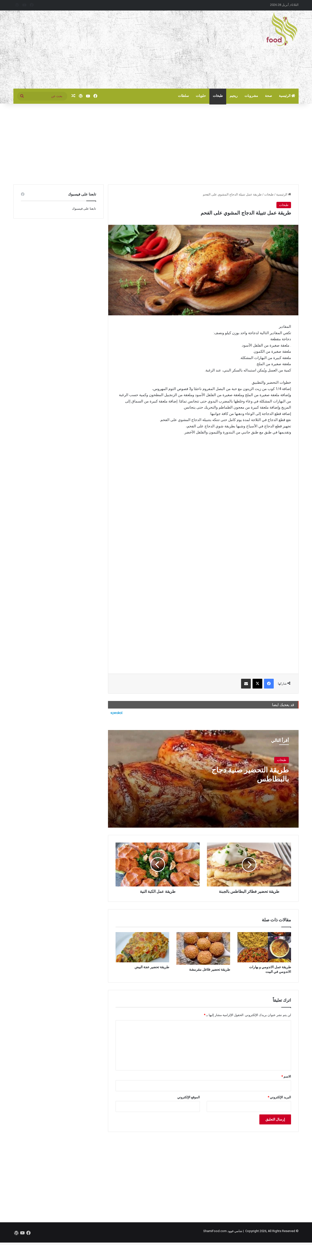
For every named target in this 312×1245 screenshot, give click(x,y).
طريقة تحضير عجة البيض (152, 967)
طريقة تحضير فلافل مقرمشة (209, 969)
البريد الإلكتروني (279, 1097)
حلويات (201, 96)
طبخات (218, 96)
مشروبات (251, 96)
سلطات (183, 96)
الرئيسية (287, 96)
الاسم (286, 1076)
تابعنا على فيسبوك (84, 208)
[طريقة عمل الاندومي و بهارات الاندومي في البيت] (264, 947)
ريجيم (234, 96)
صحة (268, 96)
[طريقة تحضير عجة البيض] (142, 947)
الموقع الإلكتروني (188, 1097)
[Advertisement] (107, 49)
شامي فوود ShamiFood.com (222, 1231)
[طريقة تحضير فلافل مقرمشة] (203, 948)
